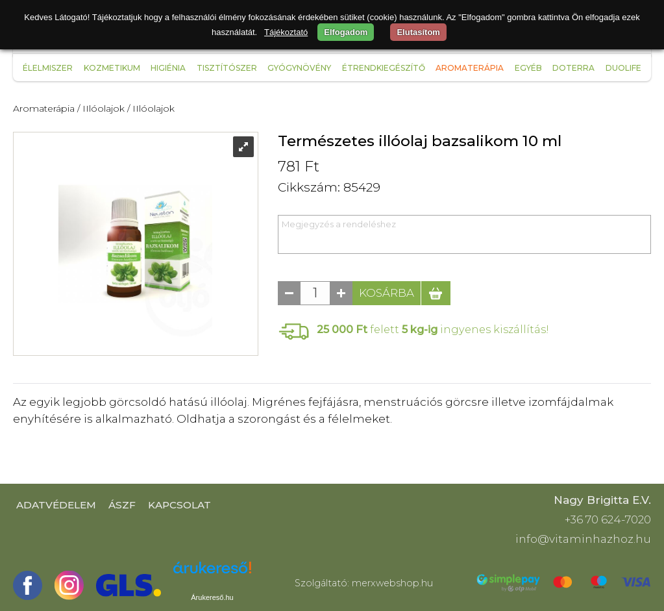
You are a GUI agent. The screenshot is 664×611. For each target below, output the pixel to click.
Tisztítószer (227, 68)
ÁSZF (122, 505)
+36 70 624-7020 (608, 519)
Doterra (573, 68)
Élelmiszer (48, 68)
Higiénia (168, 68)
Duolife (623, 68)
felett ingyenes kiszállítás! (433, 329)
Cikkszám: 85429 (329, 187)
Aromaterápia (470, 68)
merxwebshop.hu (392, 583)
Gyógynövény (299, 68)
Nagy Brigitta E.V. (602, 499)
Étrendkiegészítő (383, 68)
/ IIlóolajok (101, 108)
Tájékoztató (286, 32)
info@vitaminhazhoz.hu (583, 538)
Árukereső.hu (212, 597)
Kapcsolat (179, 505)
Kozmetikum (112, 68)
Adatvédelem (56, 505)
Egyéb (528, 68)
